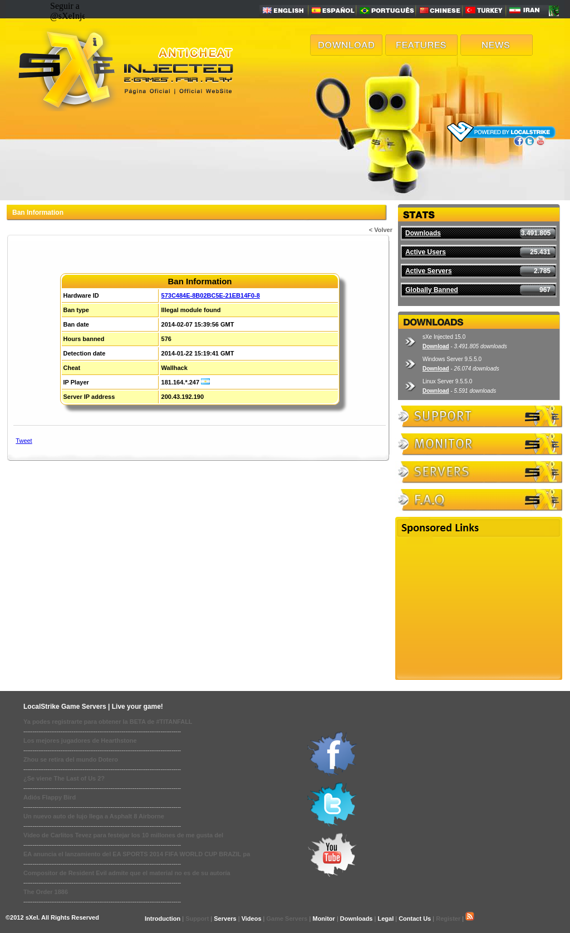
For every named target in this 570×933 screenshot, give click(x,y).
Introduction (162, 918)
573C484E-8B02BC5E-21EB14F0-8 (210, 295)
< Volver (380, 229)
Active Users (425, 252)
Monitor (323, 918)
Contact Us (415, 918)
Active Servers (428, 271)
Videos (252, 918)
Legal (385, 918)
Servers (225, 918)
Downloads (423, 233)
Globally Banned (431, 290)
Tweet (24, 440)
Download (435, 346)
